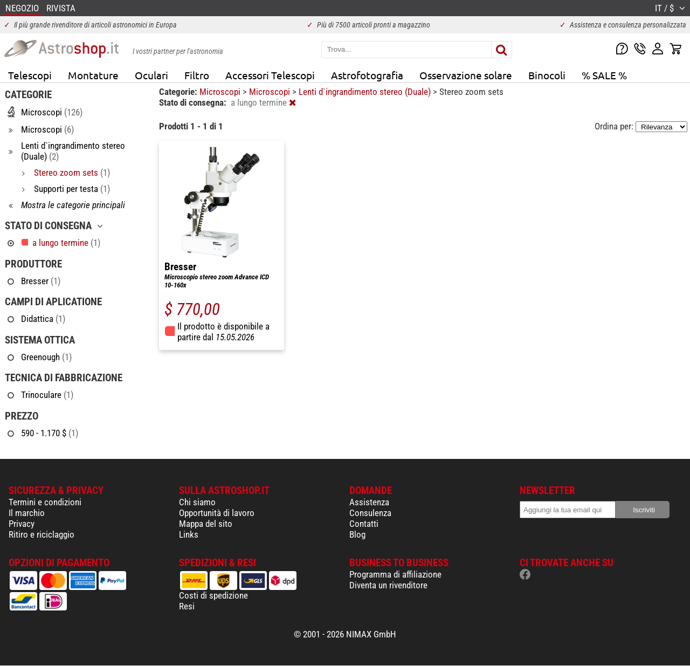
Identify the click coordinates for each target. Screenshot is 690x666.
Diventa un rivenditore (388, 585)
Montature (93, 74)
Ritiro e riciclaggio (41, 534)
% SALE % (604, 74)
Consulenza (370, 512)
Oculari (151, 74)
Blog (357, 534)
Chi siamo (197, 502)
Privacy (21, 523)
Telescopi (30, 74)
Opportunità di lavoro (216, 512)
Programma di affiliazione (395, 574)
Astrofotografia (367, 74)
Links (188, 534)
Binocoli (546, 74)
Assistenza (369, 502)
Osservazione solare (465, 74)
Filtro (196, 74)
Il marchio (27, 512)
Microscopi (221, 91)
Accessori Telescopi (270, 74)
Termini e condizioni (45, 502)
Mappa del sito (205, 523)
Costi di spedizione (213, 595)
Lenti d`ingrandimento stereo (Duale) (366, 91)
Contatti (363, 523)
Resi (187, 606)
